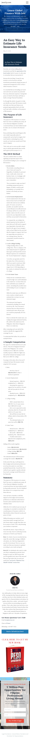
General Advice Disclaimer (19, 734)
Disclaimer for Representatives (15, 736)
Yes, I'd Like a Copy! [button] (15, 721)
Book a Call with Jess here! (15, 631)
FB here (8, 623)
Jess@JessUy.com (9, 620)
